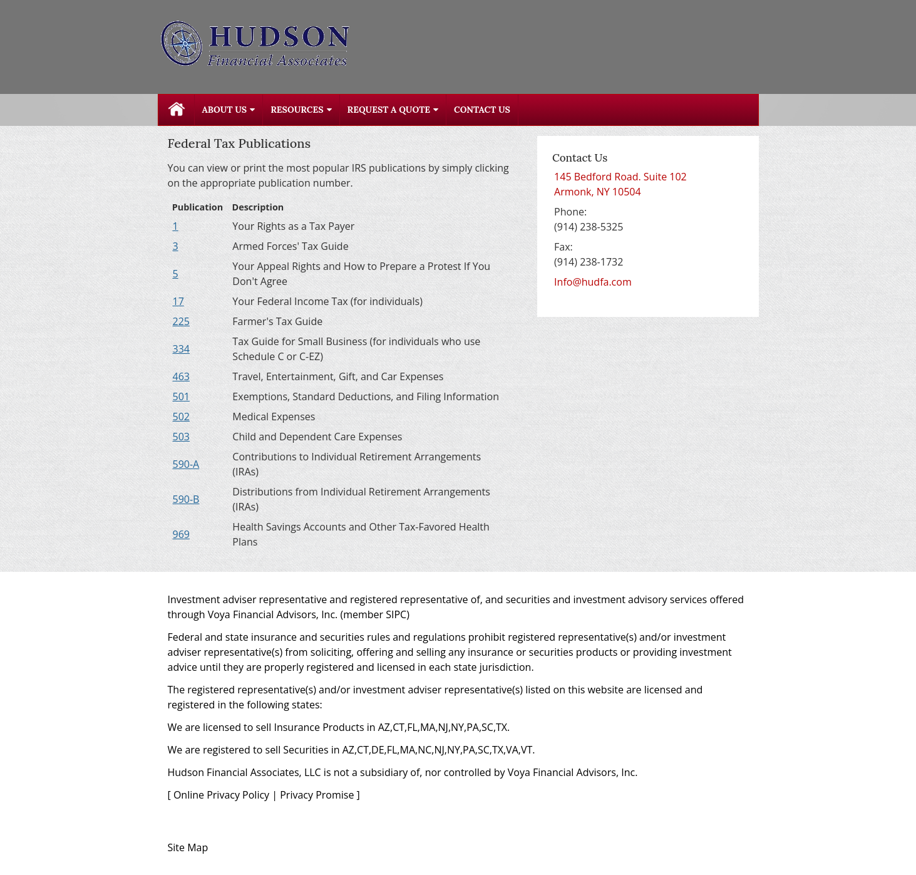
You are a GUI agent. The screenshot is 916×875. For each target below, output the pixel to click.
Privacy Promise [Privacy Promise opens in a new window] (317, 795)
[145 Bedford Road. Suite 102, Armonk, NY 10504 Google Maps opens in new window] (620, 184)
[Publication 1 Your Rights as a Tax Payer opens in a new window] (175, 226)
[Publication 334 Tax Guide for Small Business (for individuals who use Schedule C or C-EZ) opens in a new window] (181, 349)
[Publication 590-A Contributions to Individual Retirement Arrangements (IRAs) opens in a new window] (186, 464)
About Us (224, 109)
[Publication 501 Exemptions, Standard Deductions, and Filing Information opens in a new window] (181, 396)
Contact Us (482, 109)
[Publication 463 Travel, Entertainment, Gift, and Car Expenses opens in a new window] (181, 376)
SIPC (396, 614)
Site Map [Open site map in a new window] (188, 847)
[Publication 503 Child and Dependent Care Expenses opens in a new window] (181, 436)
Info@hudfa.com (593, 282)
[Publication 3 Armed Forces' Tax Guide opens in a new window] (175, 246)
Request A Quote (388, 109)
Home (176, 110)
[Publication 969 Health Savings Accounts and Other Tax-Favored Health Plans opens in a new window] (181, 534)
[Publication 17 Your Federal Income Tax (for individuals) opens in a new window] (178, 301)
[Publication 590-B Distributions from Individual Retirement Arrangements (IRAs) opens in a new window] (186, 499)
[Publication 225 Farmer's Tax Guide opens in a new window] (181, 321)
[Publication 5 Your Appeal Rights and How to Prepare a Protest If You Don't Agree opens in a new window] (175, 274)
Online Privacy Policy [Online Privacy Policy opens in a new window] (221, 795)
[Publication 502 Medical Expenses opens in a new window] (181, 416)
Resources (296, 109)
